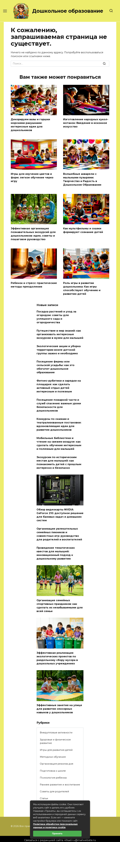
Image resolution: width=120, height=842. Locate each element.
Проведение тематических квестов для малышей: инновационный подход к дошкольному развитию (56, 548)
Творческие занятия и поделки (60, 798)
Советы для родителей (54, 785)
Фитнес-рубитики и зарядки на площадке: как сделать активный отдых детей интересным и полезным (59, 383)
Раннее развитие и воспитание (60, 778)
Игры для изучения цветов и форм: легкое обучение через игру (32, 177)
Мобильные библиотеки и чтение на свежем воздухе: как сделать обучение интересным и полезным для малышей (59, 439)
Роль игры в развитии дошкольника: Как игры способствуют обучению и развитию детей (81, 287)
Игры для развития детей (56, 743)
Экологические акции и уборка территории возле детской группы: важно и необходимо (59, 348)
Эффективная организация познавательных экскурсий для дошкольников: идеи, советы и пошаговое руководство (33, 233)
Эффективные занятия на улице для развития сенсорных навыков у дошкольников (59, 703)
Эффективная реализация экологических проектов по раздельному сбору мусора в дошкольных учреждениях (57, 652)
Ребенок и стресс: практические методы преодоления (34, 283)
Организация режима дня (56, 757)
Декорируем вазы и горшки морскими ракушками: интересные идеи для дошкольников (30, 124)
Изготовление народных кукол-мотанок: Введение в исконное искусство (85, 123)
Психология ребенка (53, 771)
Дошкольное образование (67, 11)
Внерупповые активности (56, 726)
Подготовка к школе (53, 764)
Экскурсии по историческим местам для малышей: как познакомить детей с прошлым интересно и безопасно (59, 458)
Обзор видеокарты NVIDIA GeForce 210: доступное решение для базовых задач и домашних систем (60, 510)
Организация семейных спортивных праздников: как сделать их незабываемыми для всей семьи (60, 600)
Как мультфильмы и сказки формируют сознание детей (83, 229)
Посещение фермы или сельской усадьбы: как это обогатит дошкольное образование (55, 364)
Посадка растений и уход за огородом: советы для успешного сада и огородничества (56, 315)
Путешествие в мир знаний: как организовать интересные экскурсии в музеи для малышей (60, 332)
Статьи (44, 791)
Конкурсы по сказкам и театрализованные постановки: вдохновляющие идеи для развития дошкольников (59, 421)
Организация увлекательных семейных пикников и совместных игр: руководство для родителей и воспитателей (59, 529)
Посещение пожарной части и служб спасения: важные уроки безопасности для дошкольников (59, 402)
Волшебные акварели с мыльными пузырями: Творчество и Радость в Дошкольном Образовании (82, 178)
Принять (57, 833)
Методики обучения (53, 750)
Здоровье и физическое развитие (55, 734)
